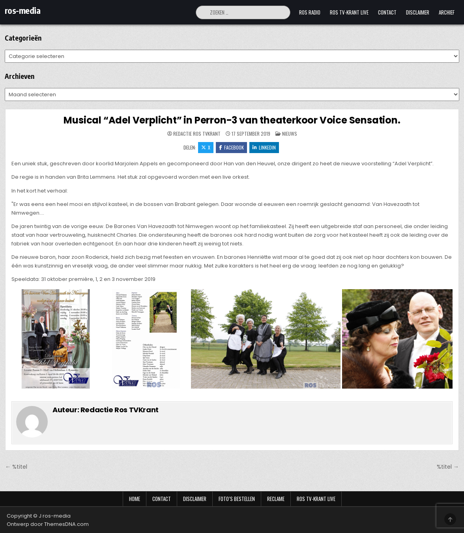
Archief (447, 12)
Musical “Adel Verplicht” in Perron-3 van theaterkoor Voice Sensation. (232, 120)
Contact (387, 12)
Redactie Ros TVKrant (197, 133)
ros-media (23, 10)
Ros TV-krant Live (349, 12)
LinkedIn (264, 147)
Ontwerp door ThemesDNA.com (48, 524)
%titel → (448, 467)
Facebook (231, 147)
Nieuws (289, 133)
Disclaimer (417, 12)
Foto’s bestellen (237, 499)
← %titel (16, 467)
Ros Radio (309, 12)
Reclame (275, 499)
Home (134, 499)
